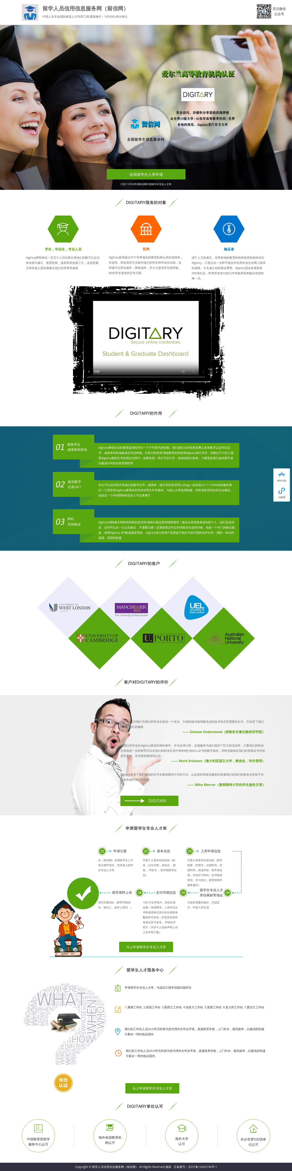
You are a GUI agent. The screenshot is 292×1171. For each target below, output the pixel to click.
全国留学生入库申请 (146, 174)
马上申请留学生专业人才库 (146, 947)
